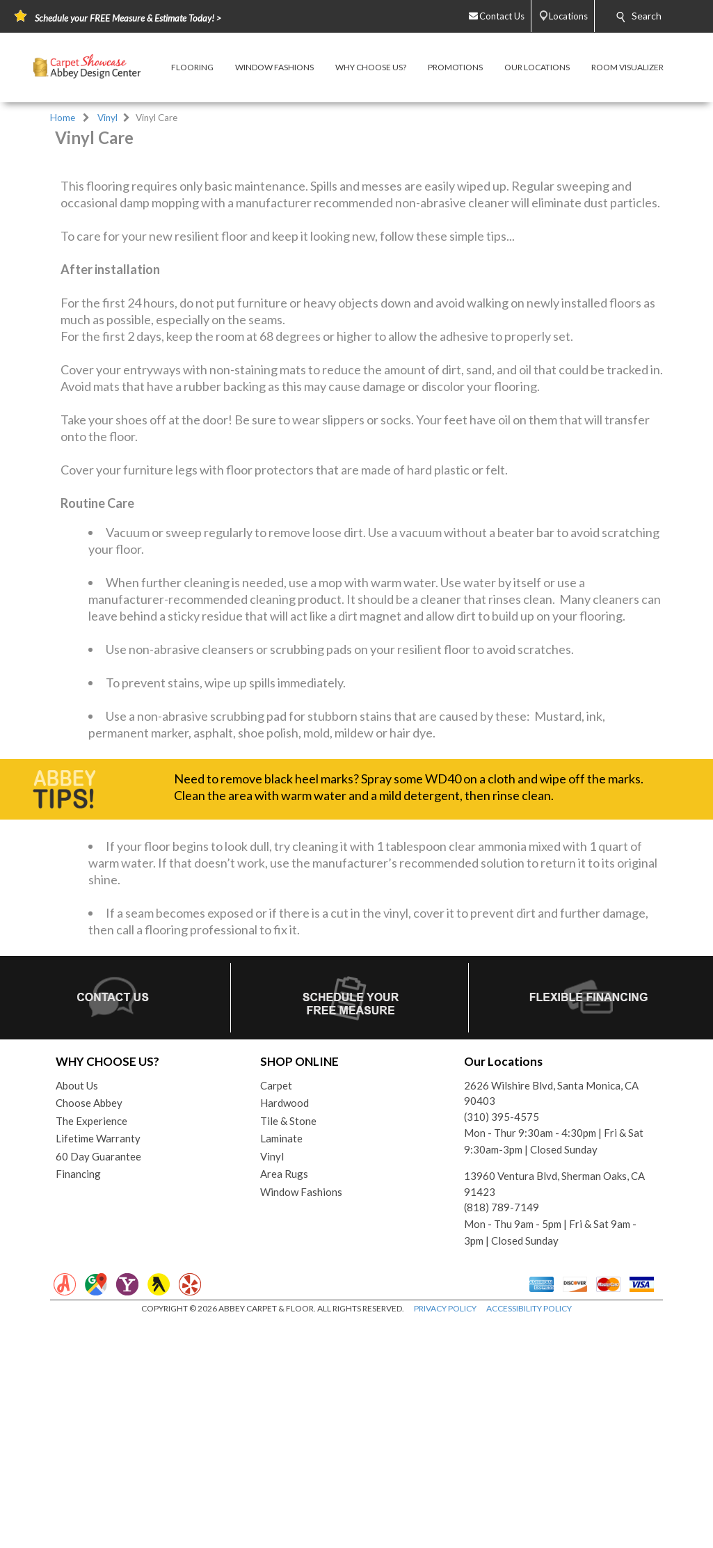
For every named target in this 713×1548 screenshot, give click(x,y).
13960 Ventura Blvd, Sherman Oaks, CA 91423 (554, 1358)
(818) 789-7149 (501, 1381)
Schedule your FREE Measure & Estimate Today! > (128, 18)
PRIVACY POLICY (445, 1483)
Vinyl (107, 117)
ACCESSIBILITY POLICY (529, 1483)
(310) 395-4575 (501, 1290)
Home (62, 117)
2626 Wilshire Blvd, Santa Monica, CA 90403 (551, 1267)
